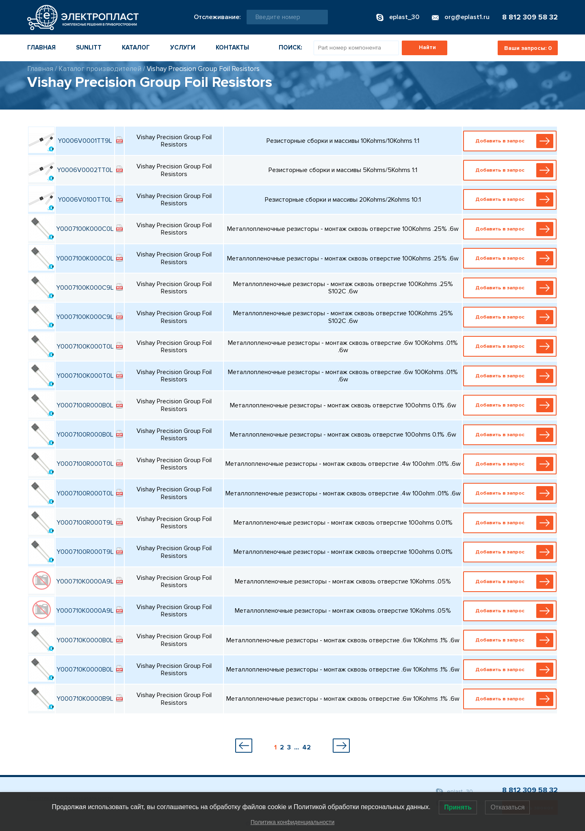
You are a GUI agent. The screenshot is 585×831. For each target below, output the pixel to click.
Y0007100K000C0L (85, 229)
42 (306, 747)
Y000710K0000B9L (84, 699)
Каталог (136, 47)
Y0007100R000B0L (84, 405)
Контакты (232, 47)
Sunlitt (89, 47)
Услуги (182, 47)
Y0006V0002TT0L (85, 170)
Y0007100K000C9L (85, 288)
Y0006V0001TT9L (85, 141)
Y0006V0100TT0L (85, 200)
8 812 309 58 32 (530, 17)
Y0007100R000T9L (85, 523)
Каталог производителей (99, 69)
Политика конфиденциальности (293, 822)
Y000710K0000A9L (85, 581)
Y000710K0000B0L (84, 640)
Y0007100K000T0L (85, 346)
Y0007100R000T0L (85, 464)
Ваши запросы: (528, 48)
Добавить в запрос (511, 141)
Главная (41, 47)
